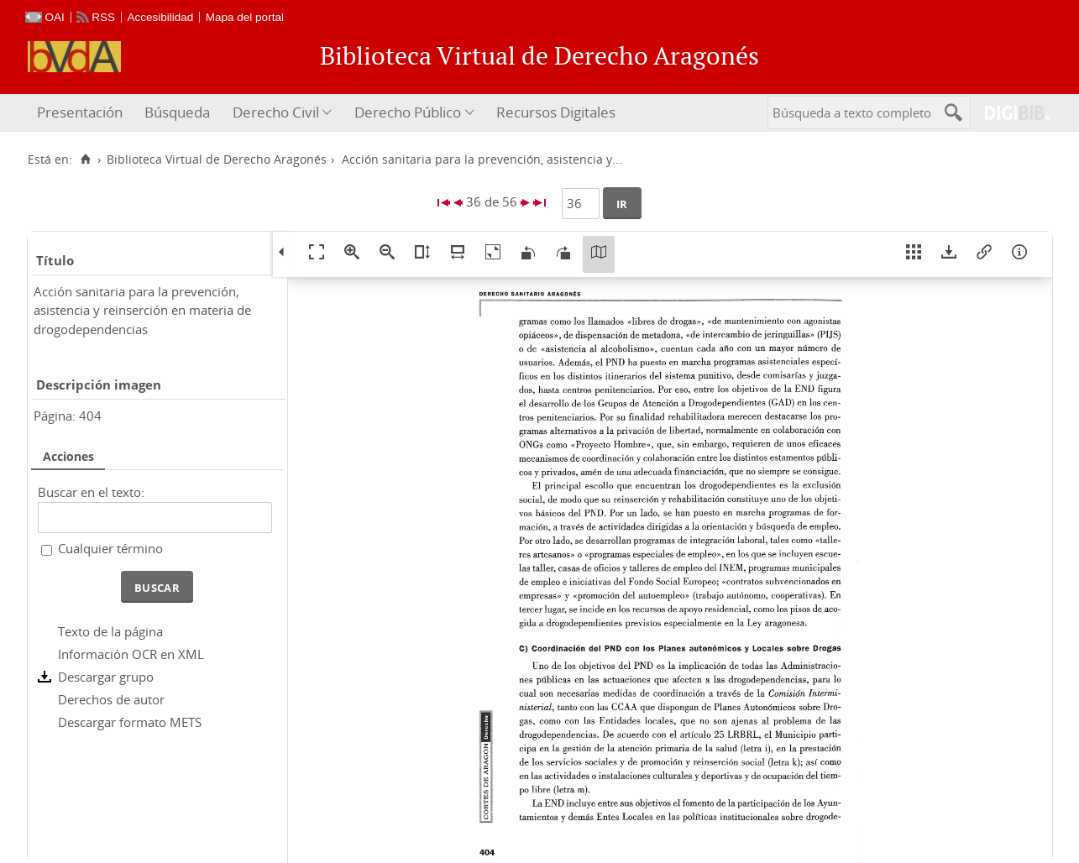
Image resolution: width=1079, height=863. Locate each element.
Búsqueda (177, 112)
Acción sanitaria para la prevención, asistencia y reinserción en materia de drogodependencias (142, 310)
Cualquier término (110, 548)
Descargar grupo (106, 676)
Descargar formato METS (130, 722)
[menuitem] (82, 113)
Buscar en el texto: (91, 492)
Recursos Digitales (555, 112)
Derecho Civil (276, 112)
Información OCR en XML (131, 654)
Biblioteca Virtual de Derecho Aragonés (217, 159)
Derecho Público (407, 112)
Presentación (80, 112)
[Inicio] (86, 159)
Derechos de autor (111, 699)
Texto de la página (110, 631)
